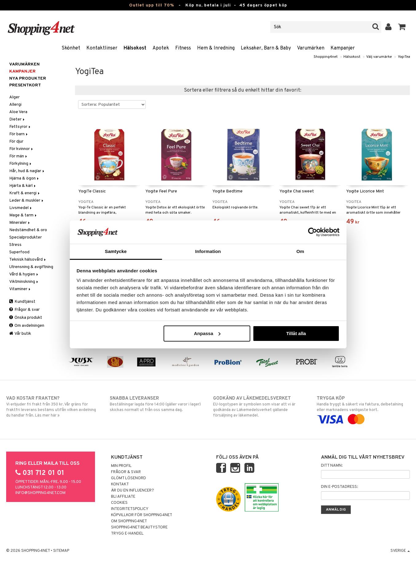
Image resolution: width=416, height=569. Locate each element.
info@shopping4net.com (40, 493)
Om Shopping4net (129, 521)
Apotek (161, 48)
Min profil (121, 466)
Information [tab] (208, 251)
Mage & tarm (23, 215)
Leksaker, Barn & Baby (266, 48)
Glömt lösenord (128, 478)
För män (18, 156)
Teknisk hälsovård (28, 259)
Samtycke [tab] (116, 251)
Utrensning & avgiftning (31, 267)
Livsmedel (21, 208)
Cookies (119, 502)
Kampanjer (343, 48)
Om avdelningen (26, 325)
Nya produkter (27, 78)
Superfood (19, 252)
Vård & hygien (24, 274)
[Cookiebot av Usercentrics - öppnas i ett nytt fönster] (312, 232)
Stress (15, 244)
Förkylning (20, 163)
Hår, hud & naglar (27, 171)
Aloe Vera (18, 112)
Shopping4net (326, 56)
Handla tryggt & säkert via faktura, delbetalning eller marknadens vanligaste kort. (363, 408)
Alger (14, 97)
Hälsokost (135, 48)
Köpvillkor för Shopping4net (141, 515)
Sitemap (61, 550)
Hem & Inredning (216, 48)
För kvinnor (21, 149)
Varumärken (310, 48)
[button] (402, 27)
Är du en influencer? (132, 490)
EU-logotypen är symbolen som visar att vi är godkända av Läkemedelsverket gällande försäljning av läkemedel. (259, 406)
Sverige (400, 550)
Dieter (17, 119)
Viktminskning (24, 281)
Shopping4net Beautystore (139, 527)
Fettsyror (20, 126)
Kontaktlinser (101, 48)
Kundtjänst (22, 301)
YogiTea (404, 56)
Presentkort (25, 85)
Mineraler (20, 222)
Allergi (15, 104)
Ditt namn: (332, 465)
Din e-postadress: (339, 486)
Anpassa (207, 333)
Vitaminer (20, 289)
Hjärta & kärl (23, 185)
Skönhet (70, 48)
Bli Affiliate (123, 496)
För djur (16, 141)
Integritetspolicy (130, 509)
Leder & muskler (26, 200)
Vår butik (20, 333)
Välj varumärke (379, 56)
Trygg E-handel (127, 533)
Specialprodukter (25, 237)
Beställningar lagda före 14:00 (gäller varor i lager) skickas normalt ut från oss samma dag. (156, 404)
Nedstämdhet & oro (28, 230)
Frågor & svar (24, 309)
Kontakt (120, 484)
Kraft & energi (25, 193)
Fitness (183, 48)
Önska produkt (25, 317)
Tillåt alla (296, 333)
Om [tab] (300, 251)
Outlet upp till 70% (151, 5)
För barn (19, 134)
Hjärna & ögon (24, 178)
